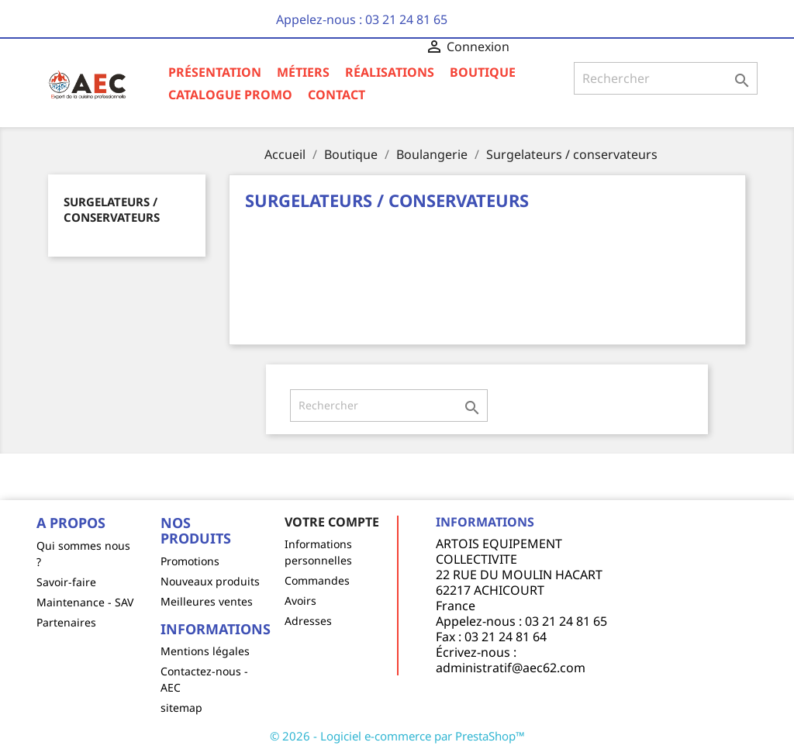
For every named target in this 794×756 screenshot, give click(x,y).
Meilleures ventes (207, 601)
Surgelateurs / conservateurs (112, 209)
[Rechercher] (666, 78)
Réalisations (389, 72)
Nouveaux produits (210, 581)
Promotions (190, 561)
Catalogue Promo (230, 94)
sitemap (181, 707)
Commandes (317, 580)
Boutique (483, 72)
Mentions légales (205, 651)
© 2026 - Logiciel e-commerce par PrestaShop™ (397, 736)
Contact (336, 94)
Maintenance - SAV (84, 602)
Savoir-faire (66, 582)
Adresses (308, 620)
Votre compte (332, 521)
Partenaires (66, 622)
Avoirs (300, 600)
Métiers (303, 72)
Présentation (214, 72)
